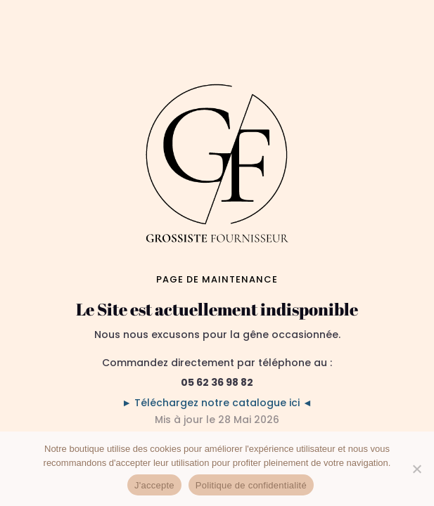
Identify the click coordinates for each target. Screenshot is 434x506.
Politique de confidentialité (251, 485)
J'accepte (154, 485)
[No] (416, 469)
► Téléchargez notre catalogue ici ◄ (217, 403)
